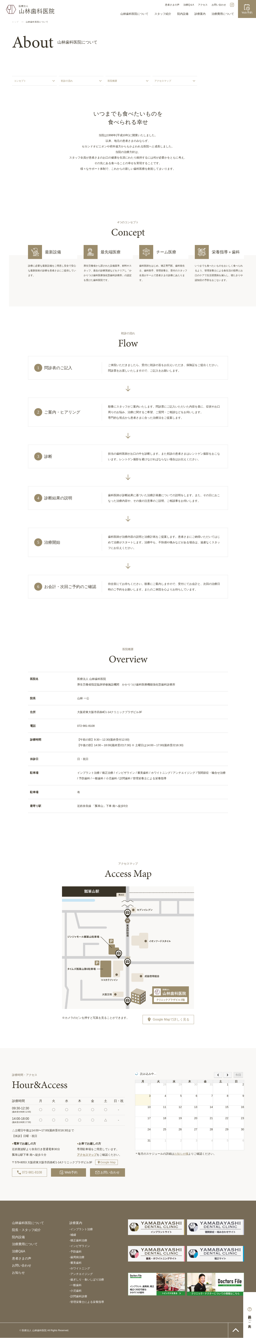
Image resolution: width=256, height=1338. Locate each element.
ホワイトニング (79, 1268)
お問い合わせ (219, 4)
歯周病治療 (76, 1257)
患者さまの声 (172, 4)
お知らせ (18, 1272)
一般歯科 (75, 1285)
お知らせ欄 (181, 1153)
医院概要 (112, 80)
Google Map (107, 1162)
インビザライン (79, 1246)
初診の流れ (67, 80)
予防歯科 (75, 1251)
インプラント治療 (81, 1229)
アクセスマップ (162, 80)
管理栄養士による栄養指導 (86, 1301)
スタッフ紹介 (162, 13)
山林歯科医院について (134, 13)
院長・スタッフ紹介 (26, 1230)
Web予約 (69, 1172)
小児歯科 (75, 1290)
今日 (238, 1074)
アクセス (203, 4)
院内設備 (182, 13)
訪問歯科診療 (78, 1296)
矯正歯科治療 (78, 1240)
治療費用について (223, 13)
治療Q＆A (188, 4)
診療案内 (200, 13)
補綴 (72, 1234)
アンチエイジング (81, 1274)
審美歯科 (75, 1262)
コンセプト (20, 80)
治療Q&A (18, 1251)
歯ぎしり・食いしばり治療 (86, 1279)
